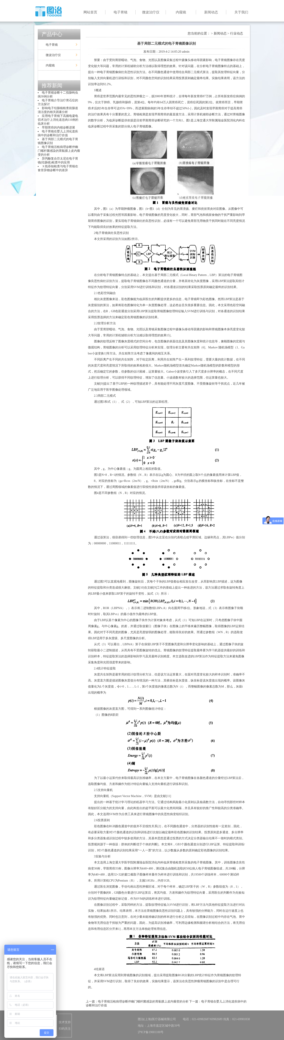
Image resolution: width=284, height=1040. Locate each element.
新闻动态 (211, 12)
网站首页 (90, 12)
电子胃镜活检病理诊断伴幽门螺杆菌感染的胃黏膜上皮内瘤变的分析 (59, 150)
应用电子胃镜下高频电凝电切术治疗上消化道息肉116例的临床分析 (58, 119)
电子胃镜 (120, 12)
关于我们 (241, 12)
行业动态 (236, 33)
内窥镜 (181, 12)
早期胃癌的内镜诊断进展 (58, 127)
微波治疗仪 (150, 12)
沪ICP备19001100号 (150, 1032)
